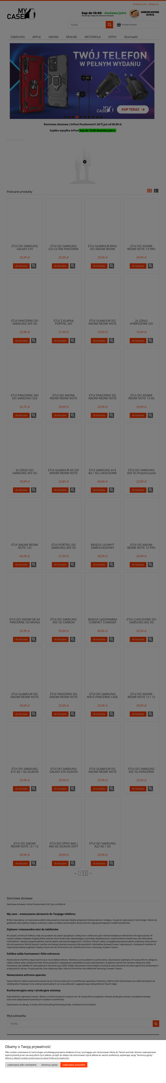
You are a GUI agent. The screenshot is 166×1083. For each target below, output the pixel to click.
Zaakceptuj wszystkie (74, 1064)
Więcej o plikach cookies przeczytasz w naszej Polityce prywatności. (37, 1058)
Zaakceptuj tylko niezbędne (21, 1064)
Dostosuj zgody (49, 1064)
